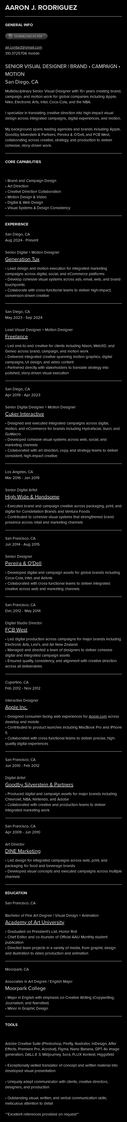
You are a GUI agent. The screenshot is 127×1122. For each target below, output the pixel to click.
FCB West (16, 629)
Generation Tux (22, 259)
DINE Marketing (23, 851)
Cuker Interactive (24, 413)
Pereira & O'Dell (23, 563)
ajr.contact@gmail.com (23, 47)
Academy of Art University (34, 922)
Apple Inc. (16, 707)
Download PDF (26, 36)
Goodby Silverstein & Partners (39, 784)
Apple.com (98, 716)
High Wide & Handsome (32, 496)
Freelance (16, 336)
